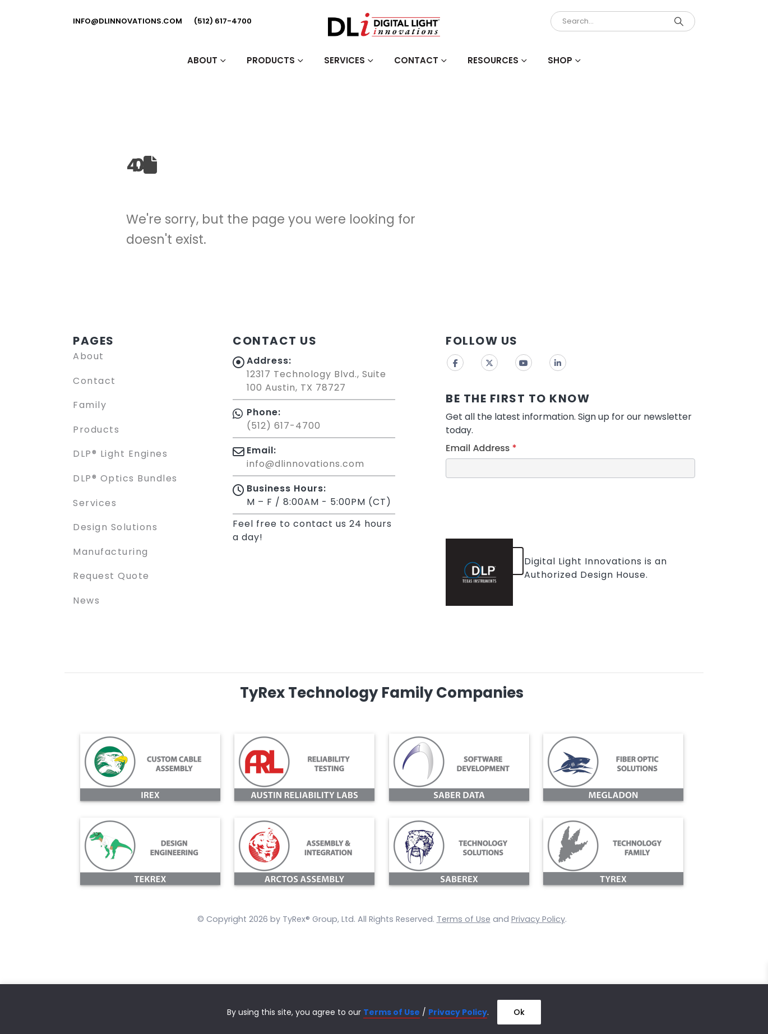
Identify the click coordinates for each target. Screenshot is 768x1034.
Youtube (523, 362)
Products (96, 429)
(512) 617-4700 (223, 21)
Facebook (455, 362)
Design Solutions (115, 527)
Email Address (481, 448)
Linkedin (557, 362)
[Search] (679, 21)
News (86, 600)
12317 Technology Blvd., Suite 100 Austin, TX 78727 (316, 381)
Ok (519, 1012)
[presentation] (531, 505)
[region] (384, 1009)
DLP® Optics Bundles (125, 478)
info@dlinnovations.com (127, 21)
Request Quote (111, 575)
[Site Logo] (384, 24)
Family (90, 404)
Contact (94, 380)
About (88, 356)
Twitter (489, 362)
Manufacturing (111, 551)
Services (95, 503)
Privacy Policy (457, 1012)
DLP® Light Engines (120, 453)
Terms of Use (391, 1012)
